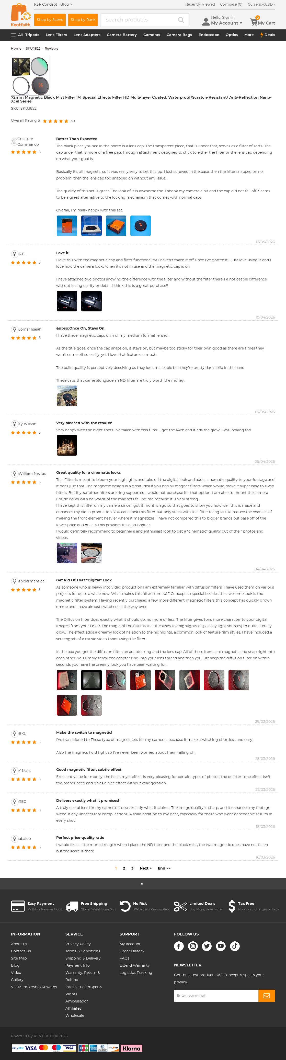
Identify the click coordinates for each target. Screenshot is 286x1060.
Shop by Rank (83, 20)
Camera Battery (122, 35)
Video (16, 973)
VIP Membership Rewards (34, 987)
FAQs (124, 958)
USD (261, 4)
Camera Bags (179, 35)
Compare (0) (231, 4)
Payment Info (77, 965)
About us (19, 944)
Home (16, 48)
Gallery (17, 980)
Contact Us (21, 951)
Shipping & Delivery (83, 958)
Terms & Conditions (82, 951)
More (249, 35)
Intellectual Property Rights (83, 990)
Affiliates (73, 1008)
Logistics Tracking (136, 973)
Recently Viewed (200, 4)
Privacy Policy (78, 944)
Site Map (19, 958)
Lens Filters (56, 35)
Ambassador (76, 1001)
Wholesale (74, 1016)
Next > (146, 868)
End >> (164, 868)
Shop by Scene (50, 20)
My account (130, 944)
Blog (15, 965)
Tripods (32, 35)
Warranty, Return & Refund (82, 976)
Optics (232, 35)
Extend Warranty (135, 965)
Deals (267, 35)
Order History (132, 951)
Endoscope (209, 35)
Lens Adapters (87, 35)
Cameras (151, 35)
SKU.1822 (33, 48)
